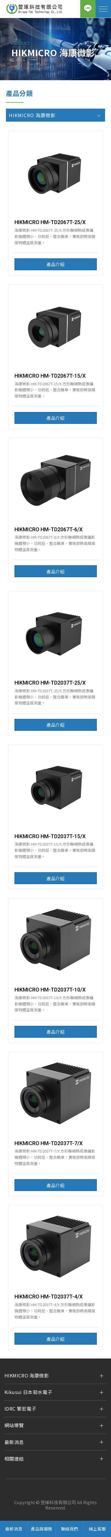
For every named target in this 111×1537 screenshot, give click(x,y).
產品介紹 (55, 264)
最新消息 (14, 1442)
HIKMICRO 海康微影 (26, 1375)
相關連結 (14, 1458)
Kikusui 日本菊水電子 (28, 1392)
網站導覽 (14, 1425)
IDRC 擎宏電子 (20, 1408)
